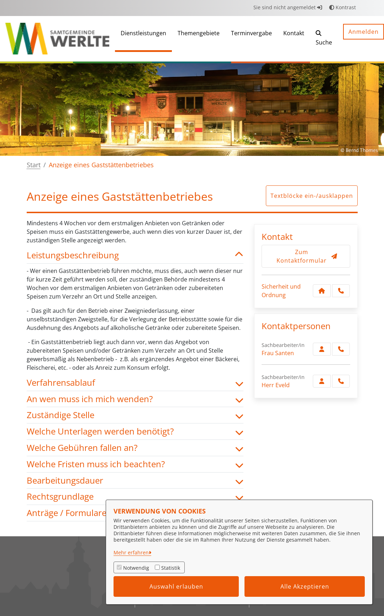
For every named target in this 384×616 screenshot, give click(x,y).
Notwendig (136, 567)
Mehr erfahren (131, 552)
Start (34, 164)
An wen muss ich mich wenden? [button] (135, 399)
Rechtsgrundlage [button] (135, 496)
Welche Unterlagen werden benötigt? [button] (135, 431)
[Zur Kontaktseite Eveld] (322, 381)
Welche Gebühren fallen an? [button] (135, 448)
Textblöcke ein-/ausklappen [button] (311, 196)
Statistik (170, 567)
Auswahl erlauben (176, 586)
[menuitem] (143, 38)
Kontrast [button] (342, 7)
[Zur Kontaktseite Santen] (322, 349)
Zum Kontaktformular (307, 256)
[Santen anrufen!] (341, 349)
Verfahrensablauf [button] (135, 383)
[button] (324, 38)
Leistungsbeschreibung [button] (135, 255)
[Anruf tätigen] (341, 290)
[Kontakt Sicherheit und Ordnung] (322, 290)
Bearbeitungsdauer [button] (135, 480)
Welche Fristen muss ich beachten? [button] (135, 464)
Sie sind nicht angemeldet (287, 7)
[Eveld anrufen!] (341, 381)
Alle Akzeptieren (304, 586)
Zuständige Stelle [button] (135, 415)
